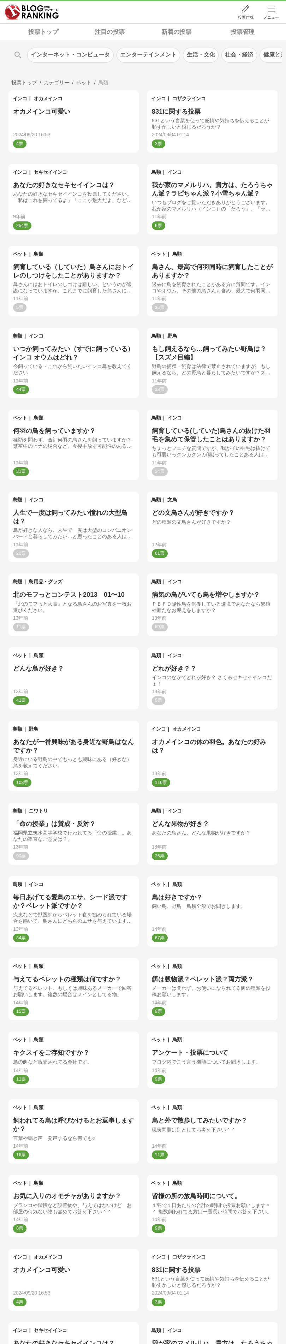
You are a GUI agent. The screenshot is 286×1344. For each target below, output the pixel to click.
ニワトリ (38, 811)
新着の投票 (176, 32)
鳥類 (156, 172)
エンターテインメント (148, 55)
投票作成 (246, 17)
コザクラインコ (189, 98)
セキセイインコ (50, 172)
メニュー (271, 17)
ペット (20, 254)
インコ (20, 98)
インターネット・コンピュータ (70, 55)
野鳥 (172, 336)
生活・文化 (201, 55)
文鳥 (172, 499)
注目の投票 (110, 32)
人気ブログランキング (32, 12)
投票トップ (43, 32)
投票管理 (243, 32)
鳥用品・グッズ (45, 581)
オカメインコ (48, 98)
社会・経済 (239, 55)
